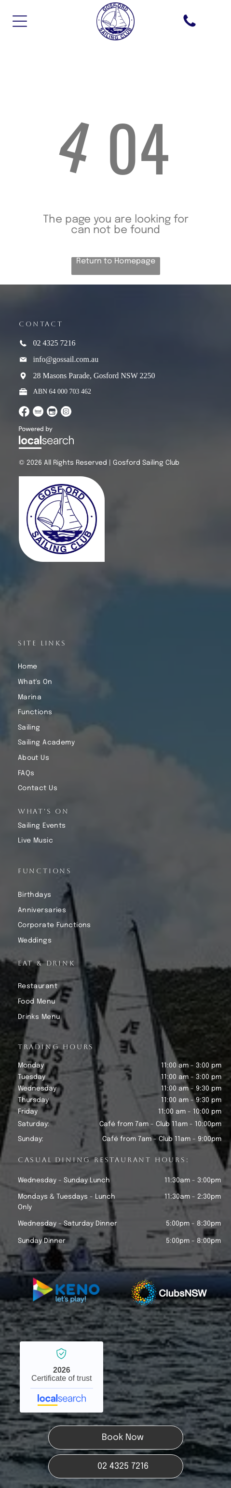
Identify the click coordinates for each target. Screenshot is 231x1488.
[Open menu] (20, 21)
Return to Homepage (115, 261)
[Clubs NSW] (169, 1293)
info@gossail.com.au (66, 359)
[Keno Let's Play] (68, 1293)
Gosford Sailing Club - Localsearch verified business (61, 1377)
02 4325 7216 (54, 343)
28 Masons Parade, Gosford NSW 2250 (94, 376)
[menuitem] (120, 666)
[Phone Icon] (189, 27)
